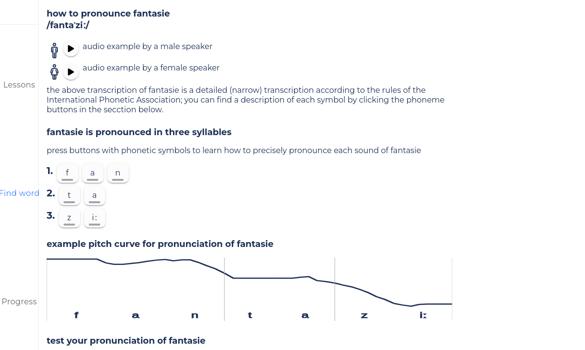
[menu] (19, 12)
